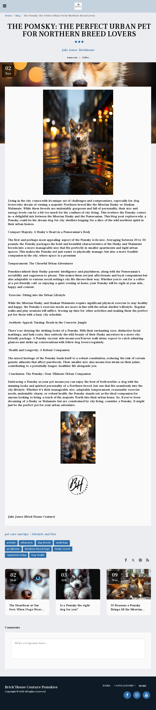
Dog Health (37, 555)
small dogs (62, 542)
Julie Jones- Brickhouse (78, 50)
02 (13, 577)
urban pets (27, 542)
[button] (4, 6)
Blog (17, 15)
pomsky (11, 542)
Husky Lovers (62, 549)
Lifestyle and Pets (44, 534)
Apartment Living (16, 555)
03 (64, 577)
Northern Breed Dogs (37, 549)
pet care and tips (16, 534)
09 (115, 577)
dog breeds (44, 542)
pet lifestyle (13, 549)
